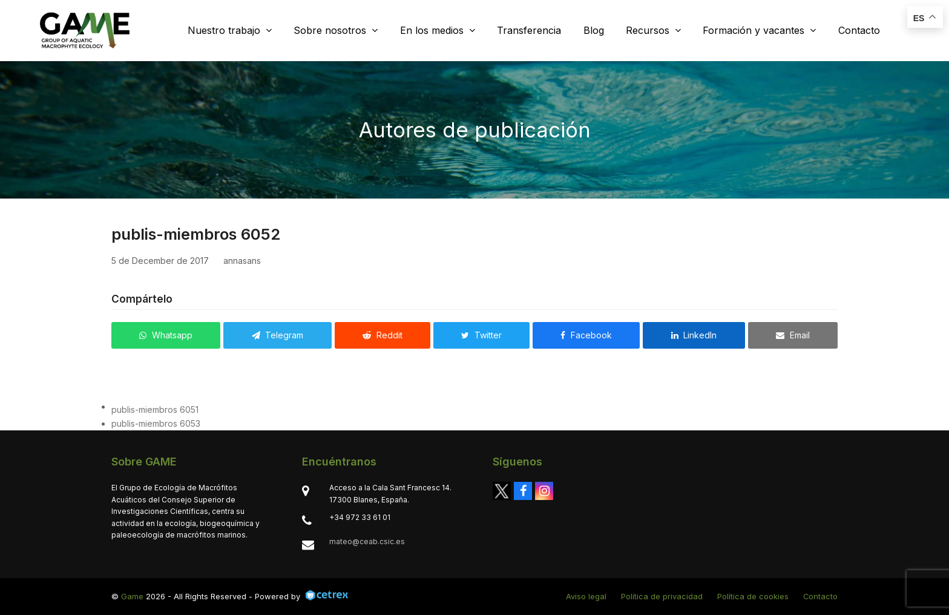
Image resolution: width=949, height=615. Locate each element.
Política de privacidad (662, 596)
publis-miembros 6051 (155, 409)
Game (132, 596)
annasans (242, 260)
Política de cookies (753, 596)
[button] (165, 335)
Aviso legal (586, 596)
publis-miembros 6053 (155, 423)
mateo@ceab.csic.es (367, 541)
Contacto (820, 596)
